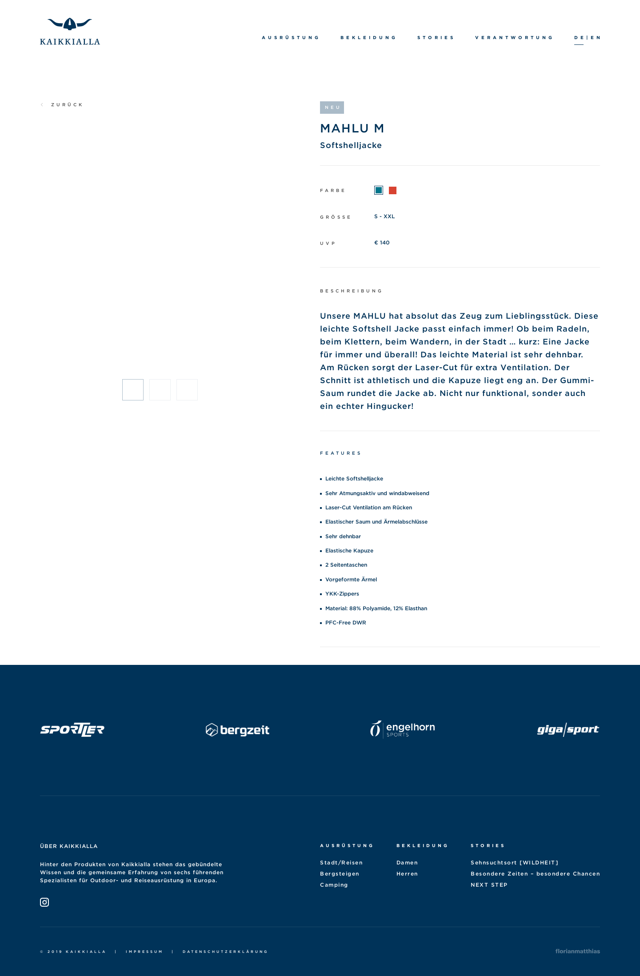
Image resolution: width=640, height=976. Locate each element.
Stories (488, 845)
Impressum (145, 951)
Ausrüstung (347, 845)
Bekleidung (422, 845)
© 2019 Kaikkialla (73, 951)
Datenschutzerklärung (225, 951)
